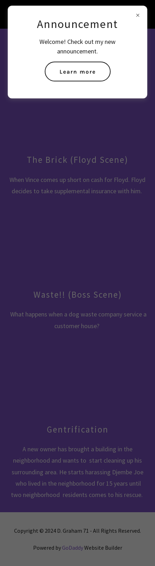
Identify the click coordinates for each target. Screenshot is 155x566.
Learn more (78, 71)
